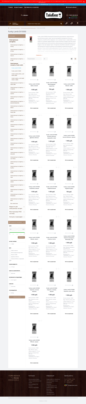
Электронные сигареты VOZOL (16, 185)
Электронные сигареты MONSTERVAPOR (16, 102)
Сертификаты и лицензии (31, 7)
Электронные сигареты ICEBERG (16, 88)
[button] (25, 15)
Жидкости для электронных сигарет (15, 207)
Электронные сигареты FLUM (16, 59)
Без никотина (14, 203)
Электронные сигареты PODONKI (16, 194)
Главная (10, 7)
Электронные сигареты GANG (16, 181)
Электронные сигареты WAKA (16, 139)
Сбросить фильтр (17, 297)
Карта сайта (49, 390)
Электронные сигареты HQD (16, 148)
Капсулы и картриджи (16, 217)
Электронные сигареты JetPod (16, 97)
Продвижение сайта (70, 385)
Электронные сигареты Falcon (16, 54)
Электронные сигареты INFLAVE (16, 153)
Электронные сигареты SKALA (16, 120)
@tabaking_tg (44, 4)
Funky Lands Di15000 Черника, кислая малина (34, 289)
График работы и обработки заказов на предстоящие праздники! (53, 381)
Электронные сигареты (15, 28)
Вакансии (49, 389)
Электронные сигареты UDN (16, 190)
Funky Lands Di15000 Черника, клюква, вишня (51, 289)
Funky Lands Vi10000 (16, 71)
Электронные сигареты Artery (16, 45)
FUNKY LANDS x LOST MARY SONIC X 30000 (18, 79)
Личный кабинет (71, 7)
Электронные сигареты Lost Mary (16, 157)
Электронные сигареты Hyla (16, 176)
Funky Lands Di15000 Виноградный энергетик (51, 84)
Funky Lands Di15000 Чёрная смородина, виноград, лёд (69, 237)
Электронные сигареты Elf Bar (16, 50)
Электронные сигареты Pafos (16, 116)
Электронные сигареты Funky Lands (28, 28)
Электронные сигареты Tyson (16, 130)
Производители (50, 392)
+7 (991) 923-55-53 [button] (14, 376)
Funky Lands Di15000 (16, 68)
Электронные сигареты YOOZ (16, 134)
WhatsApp (74, 16)
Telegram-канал (73, 17)
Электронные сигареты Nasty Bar (16, 111)
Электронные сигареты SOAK (16, 171)
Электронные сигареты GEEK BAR (16, 83)
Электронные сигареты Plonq (16, 162)
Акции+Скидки (18, 7)
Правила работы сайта (52, 387)
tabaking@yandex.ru (13, 379)
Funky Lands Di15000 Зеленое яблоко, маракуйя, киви (51, 136)
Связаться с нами (51, 394)
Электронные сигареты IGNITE (16, 92)
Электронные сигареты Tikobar (16, 125)
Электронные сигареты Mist (16, 199)
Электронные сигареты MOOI (16, 106)
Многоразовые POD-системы (15, 212)
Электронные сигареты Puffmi (16, 167)
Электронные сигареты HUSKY (16, 143)
